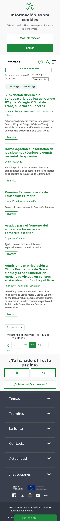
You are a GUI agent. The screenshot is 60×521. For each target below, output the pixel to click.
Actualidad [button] (18, 458)
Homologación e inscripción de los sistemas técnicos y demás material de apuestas (29, 153)
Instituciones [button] (20, 474)
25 (26, 346)
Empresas (10, 161)
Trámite (11, 137)
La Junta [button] (16, 428)
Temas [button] (14, 398)
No (43, 372)
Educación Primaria (15, 201)
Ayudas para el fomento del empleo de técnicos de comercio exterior (26, 229)
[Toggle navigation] (24, 62)
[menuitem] (14, 495)
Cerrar (30, 48)
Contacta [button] (16, 443)
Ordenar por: (38, 74)
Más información (30, 38)
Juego (19, 161)
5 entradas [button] (16, 328)
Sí (17, 372)
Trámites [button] (16, 413)
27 (40, 346)
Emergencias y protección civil (20, 111)
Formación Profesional (16, 285)
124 (10, 352)
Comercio (21, 238)
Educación (31, 201)
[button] (40, 62)
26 (33, 346)
